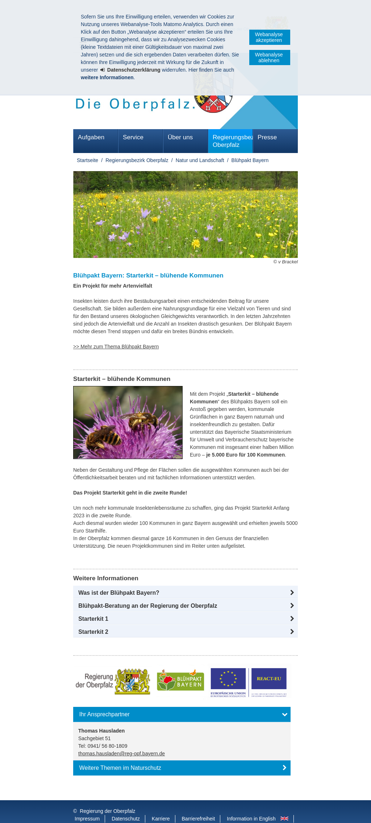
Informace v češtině (96, 812)
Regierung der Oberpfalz (107, 796)
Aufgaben (91, 137)
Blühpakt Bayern (250, 160)
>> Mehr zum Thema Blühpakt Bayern (116, 346)
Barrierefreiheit (198, 804)
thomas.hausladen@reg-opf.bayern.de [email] (121, 753)
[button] (185, 593)
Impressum (87, 804)
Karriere (161, 804)
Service (133, 137)
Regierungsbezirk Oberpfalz (233, 141)
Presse (267, 137)
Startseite (87, 160)
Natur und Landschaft (200, 160)
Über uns (180, 137)
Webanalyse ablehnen (269, 57)
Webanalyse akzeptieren (269, 37)
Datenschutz (126, 804)
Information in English (251, 804)
